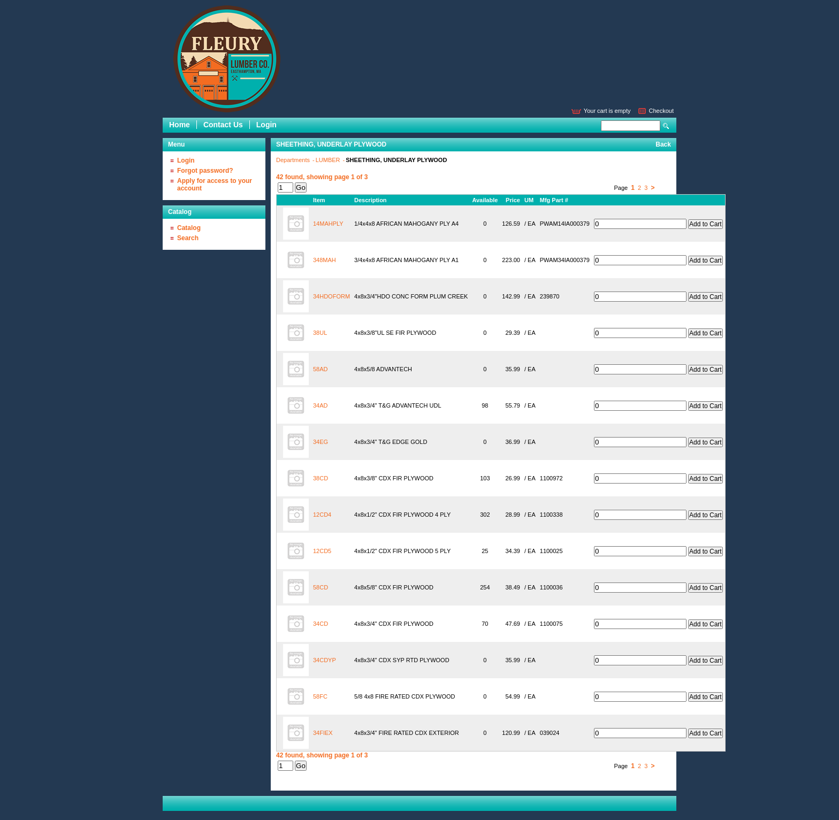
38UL (320, 332)
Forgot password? (205, 170)
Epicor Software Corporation (226, 58)
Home (179, 124)
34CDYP (324, 660)
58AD (320, 369)
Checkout (661, 111)
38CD (320, 478)
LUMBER (329, 160)
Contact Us (223, 124)
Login (266, 124)
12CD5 (322, 551)
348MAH (324, 260)
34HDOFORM (331, 296)
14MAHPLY (328, 223)
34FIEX (323, 733)
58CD (320, 587)
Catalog (189, 228)
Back (663, 144)
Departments (293, 160)
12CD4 (322, 514)
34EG (320, 442)
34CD (320, 623)
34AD (320, 405)
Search (666, 126)
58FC (320, 696)
